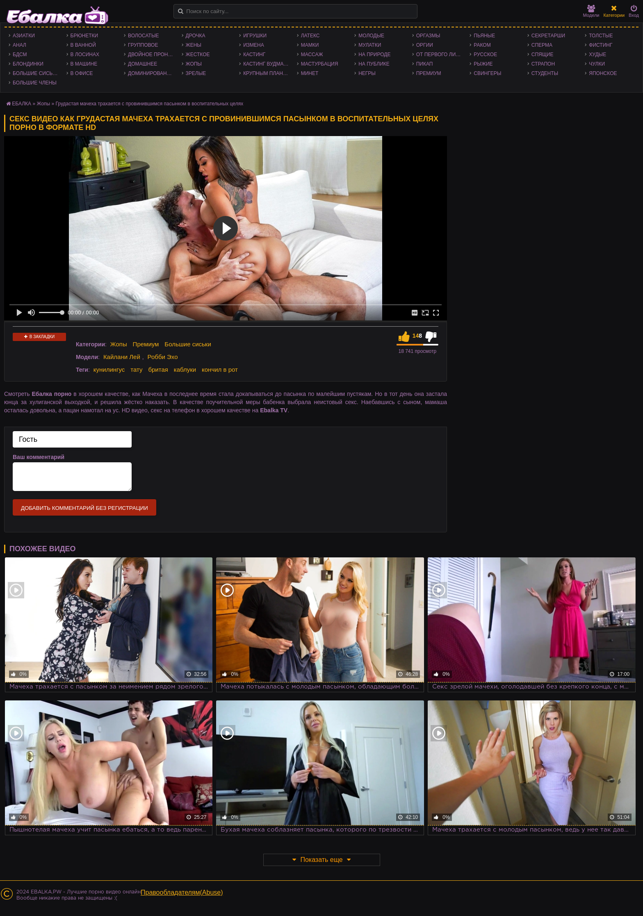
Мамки (310, 45)
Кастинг (254, 54)
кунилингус (109, 369)
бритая (158, 369)
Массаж (312, 54)
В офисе (82, 73)
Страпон (543, 64)
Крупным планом (267, 73)
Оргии (424, 45)
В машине (84, 64)
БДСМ (20, 54)
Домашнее (142, 64)
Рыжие (483, 64)
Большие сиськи (36, 73)
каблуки (185, 369)
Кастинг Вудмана (266, 64)
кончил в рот (220, 369)
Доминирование (150, 73)
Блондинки (28, 64)
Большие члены (35, 83)
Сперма (541, 45)
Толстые (601, 36)
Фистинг (600, 45)
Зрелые (196, 73)
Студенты (544, 73)
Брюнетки (84, 36)
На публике (374, 64)
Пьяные (484, 36)
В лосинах (85, 54)
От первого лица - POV (441, 54)
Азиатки (24, 36)
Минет (310, 73)
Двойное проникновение (153, 54)
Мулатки (369, 45)
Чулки (597, 64)
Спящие (542, 54)
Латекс (310, 36)
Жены (193, 45)
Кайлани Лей (121, 356)
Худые (597, 54)
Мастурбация (319, 64)
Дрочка (195, 36)
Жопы (194, 64)
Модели (591, 11)
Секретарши (548, 36)
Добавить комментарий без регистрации (84, 508)
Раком (482, 45)
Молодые (371, 36)
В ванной (83, 45)
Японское (603, 73)
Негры (367, 73)
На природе (374, 54)
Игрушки (255, 36)
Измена (253, 45)
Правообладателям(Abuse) (182, 892)
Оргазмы (428, 36)
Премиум (428, 73)
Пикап (424, 64)
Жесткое (198, 54)
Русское (485, 54)
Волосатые (143, 36)
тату (136, 369)
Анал (19, 45)
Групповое (143, 45)
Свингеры (487, 73)
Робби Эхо (163, 356)
